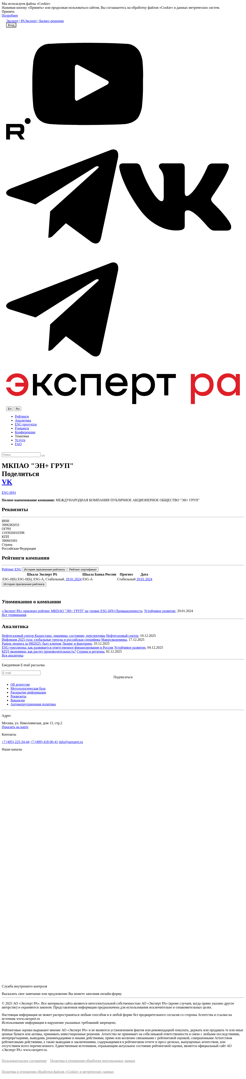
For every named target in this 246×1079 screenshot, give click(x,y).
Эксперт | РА (15, 21)
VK (7, 482)
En (9, 408)
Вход (11, 25)
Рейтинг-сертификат (83, 569)
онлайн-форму (111, 994)
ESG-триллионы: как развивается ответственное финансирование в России (57, 647)
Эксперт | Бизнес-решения (44, 21)
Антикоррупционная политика (33, 704)
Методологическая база (28, 688)
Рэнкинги (22, 428)
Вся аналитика (12, 655)
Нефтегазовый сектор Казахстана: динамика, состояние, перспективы (53, 636)
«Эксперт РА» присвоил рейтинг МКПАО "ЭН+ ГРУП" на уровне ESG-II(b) (59, 611)
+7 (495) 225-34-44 (15, 742)
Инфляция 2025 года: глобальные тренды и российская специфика (51, 639)
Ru (17, 408)
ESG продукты (26, 424)
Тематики (22, 436)
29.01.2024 (73, 579)
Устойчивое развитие (159, 611)
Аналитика (23, 420)
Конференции (25, 432)
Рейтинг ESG (11, 569)
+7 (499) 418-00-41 (44, 742)
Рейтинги (22, 416)
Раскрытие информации (28, 692)
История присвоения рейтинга (44, 569)
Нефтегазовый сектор (122, 636)
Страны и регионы (90, 651)
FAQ (18, 444)
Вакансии (18, 700)
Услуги (20, 440)
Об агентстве (20, 684)
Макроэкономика (114, 639)
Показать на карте (15, 727)
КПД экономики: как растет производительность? (39, 651)
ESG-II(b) (9, 492)
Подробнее (10, 15)
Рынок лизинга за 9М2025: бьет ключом (31, 643)
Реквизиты (18, 696)
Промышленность (129, 611)
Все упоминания (14, 615)
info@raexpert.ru (71, 742)
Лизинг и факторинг (77, 643)
